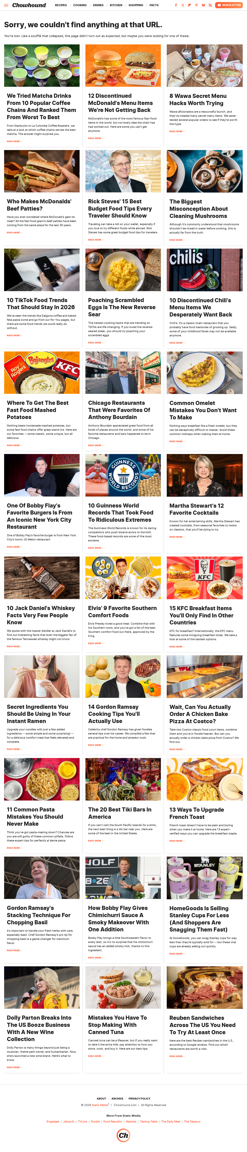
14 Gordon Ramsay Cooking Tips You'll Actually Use (114, 713)
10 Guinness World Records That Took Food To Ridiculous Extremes (120, 512)
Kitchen (116, 5)
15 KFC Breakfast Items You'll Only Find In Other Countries (201, 615)
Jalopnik (68, 1121)
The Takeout (192, 1121)
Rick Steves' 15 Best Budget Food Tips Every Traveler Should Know (120, 208)
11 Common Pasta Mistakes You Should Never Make (35, 816)
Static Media (100, 1105)
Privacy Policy (139, 1098)
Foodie (95, 1121)
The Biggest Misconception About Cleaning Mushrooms (198, 208)
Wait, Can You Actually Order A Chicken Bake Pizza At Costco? (200, 714)
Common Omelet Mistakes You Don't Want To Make (203, 410)
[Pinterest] (197, 6)
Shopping (136, 5)
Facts (154, 5)
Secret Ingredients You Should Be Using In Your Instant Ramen (38, 713)
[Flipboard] (190, 6)
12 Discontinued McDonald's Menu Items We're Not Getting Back (120, 102)
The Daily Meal (170, 1121)
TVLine (82, 1121)
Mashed (131, 1121)
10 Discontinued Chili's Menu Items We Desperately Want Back (200, 307)
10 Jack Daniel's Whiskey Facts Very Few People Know (41, 615)
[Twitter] (183, 6)
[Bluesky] (203, 6)
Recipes (61, 5)
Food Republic (112, 1121)
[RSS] (210, 6)
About (101, 1098)
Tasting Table (148, 1121)
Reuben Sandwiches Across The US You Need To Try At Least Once (202, 1024)
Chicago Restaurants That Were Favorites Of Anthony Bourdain (119, 409)
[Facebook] (176, 6)
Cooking (80, 5)
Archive (117, 1098)
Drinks (98, 5)
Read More (13, 141)
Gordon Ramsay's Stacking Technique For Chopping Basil (38, 915)
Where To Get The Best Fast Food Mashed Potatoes (38, 409)
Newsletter (229, 5)
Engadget (53, 1121)
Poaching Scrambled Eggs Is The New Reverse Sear (122, 307)
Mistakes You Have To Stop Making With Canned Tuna (117, 1024)
